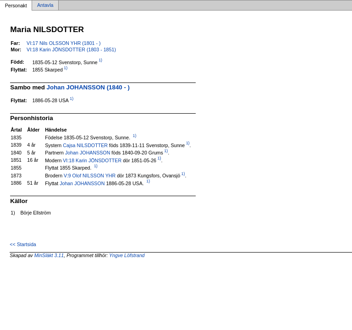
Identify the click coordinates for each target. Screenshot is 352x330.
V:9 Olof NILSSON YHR (90, 175)
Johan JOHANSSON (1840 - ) (88, 87)
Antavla (45, 5)
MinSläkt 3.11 (49, 255)
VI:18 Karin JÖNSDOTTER (92, 160)
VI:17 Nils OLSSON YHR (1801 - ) (63, 43)
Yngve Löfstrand (127, 255)
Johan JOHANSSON (87, 152)
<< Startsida (23, 244)
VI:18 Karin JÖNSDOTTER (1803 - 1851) (71, 49)
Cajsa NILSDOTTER (85, 145)
